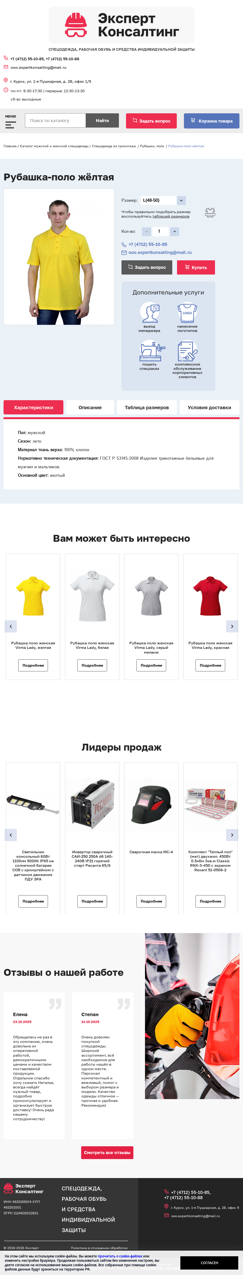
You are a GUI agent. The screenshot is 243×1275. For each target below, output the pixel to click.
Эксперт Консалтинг (23, 1188)
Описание (90, 407)
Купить (199, 267)
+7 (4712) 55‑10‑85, (28, 58)
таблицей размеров (170, 216)
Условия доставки (209, 407)
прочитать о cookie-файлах (120, 1256)
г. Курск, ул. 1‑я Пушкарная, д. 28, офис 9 (205, 1208)
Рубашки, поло (152, 146)
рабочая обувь (84, 1199)
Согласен (209, 1263)
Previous (11, 626)
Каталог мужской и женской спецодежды (54, 146)
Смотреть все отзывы (107, 1152)
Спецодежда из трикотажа (114, 146)
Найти (102, 120)
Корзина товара (215, 121)
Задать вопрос (154, 121)
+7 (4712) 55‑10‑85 (148, 244)
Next (231, 626)
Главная (10, 146)
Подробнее (33, 665)
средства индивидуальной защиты (88, 1219)
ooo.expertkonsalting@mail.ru (38, 67)
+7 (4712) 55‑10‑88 (62, 58)
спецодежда (81, 1188)
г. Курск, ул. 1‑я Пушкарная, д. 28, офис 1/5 (50, 81)
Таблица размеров (147, 407)
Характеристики (33, 407)
